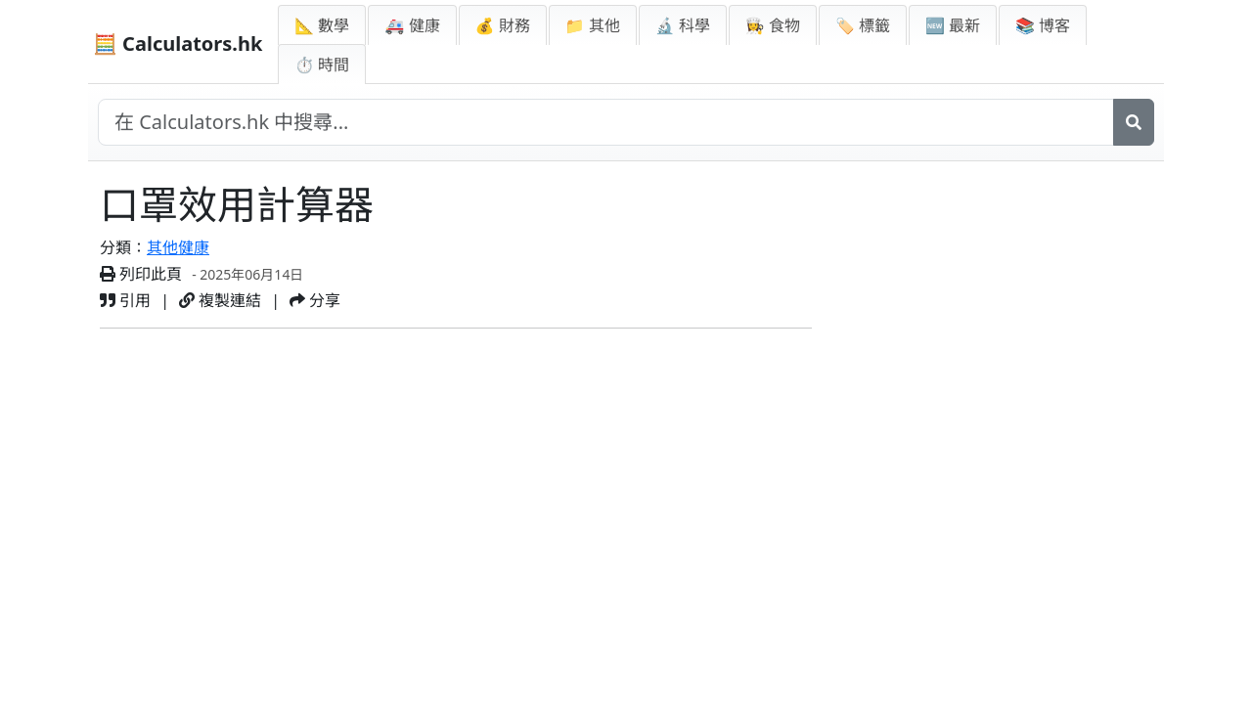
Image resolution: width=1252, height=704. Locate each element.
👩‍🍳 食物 (772, 25)
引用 (125, 300)
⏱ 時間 (321, 64)
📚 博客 (1042, 25)
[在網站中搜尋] (606, 122)
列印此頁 (141, 274)
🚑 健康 (411, 25)
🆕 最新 (952, 25)
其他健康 (178, 247)
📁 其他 (592, 25)
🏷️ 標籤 (862, 25)
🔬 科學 (682, 25)
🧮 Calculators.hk (177, 43)
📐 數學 (321, 25)
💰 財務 (502, 25)
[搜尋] (1133, 122)
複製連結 (220, 300)
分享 (315, 300)
